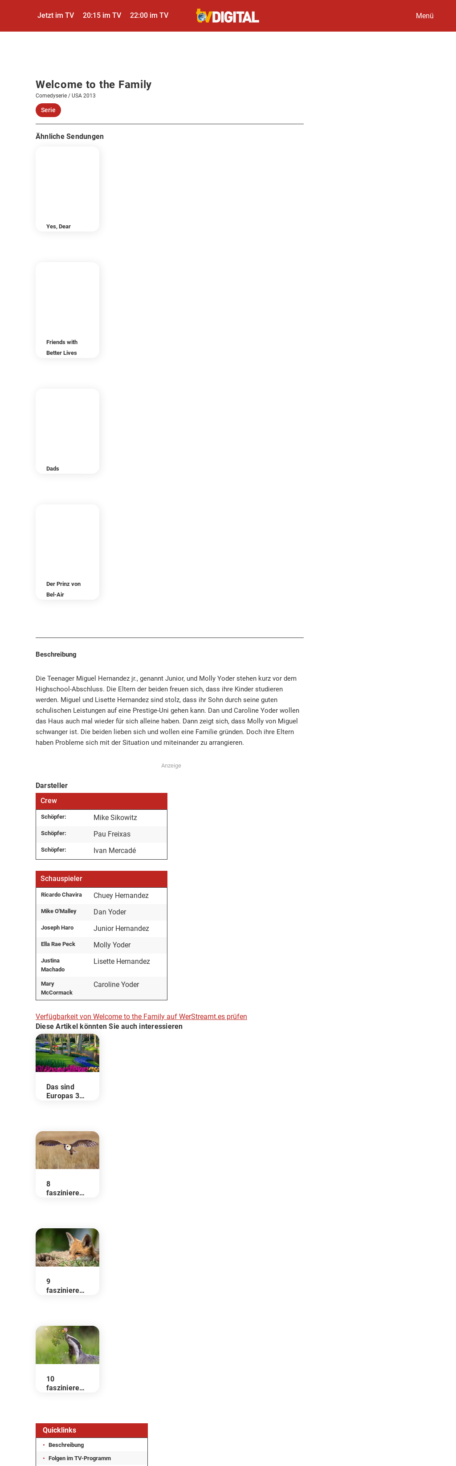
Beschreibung (66, 1233)
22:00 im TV (149, 15)
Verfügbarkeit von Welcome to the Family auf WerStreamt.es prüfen (141, 804)
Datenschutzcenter (217, 1329)
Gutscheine (228, 1351)
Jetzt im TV (55, 15)
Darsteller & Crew (71, 1259)
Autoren (356, 1329)
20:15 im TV (102, 15)
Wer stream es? (69, 1273)
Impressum (57, 1329)
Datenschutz (131, 1329)
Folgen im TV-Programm (80, 1246)
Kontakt (294, 1329)
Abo (410, 1329)
